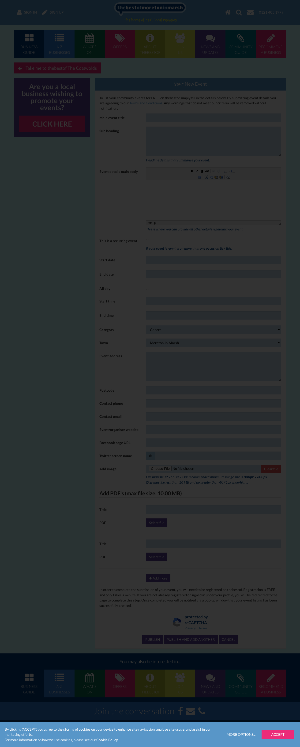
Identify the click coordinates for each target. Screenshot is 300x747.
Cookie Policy (107, 740)
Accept (278, 734)
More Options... (241, 734)
